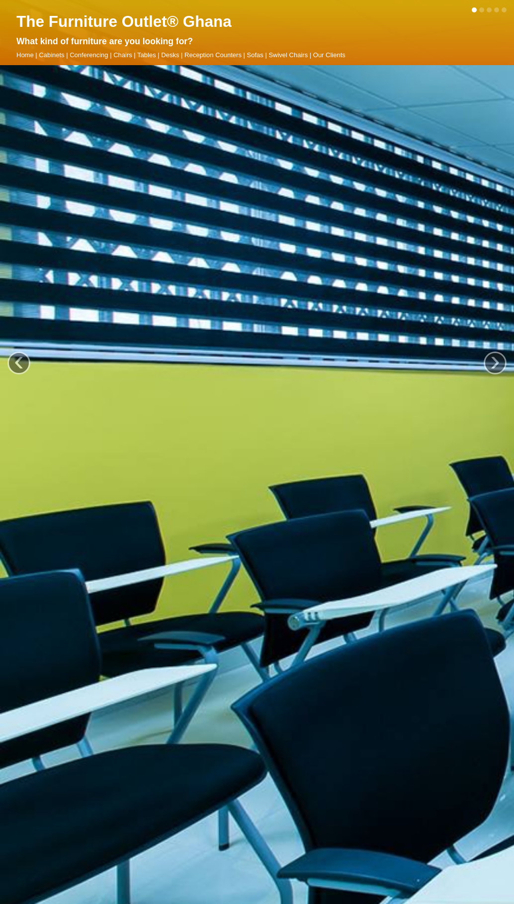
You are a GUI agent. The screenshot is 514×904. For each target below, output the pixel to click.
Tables (146, 55)
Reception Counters (213, 55)
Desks (170, 55)
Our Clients (329, 55)
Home (25, 55)
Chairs (122, 55)
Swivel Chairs (288, 55)
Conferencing (89, 55)
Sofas (255, 55)
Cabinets (51, 55)
